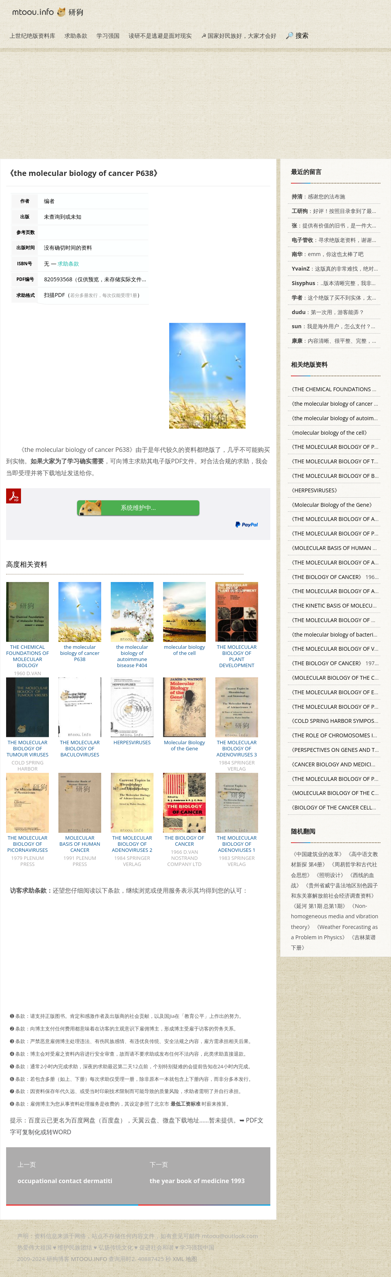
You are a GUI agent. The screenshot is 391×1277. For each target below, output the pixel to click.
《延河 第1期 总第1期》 (319, 905)
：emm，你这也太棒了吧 (326, 254)
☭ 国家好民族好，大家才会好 (238, 35)
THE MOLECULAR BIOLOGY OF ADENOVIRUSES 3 (237, 748)
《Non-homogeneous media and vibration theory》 (334, 916)
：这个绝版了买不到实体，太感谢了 (338, 297)
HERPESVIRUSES (131, 742)
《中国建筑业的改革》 (317, 854)
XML (178, 1258)
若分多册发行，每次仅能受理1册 (103, 295)
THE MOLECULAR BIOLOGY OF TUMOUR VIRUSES (27, 748)
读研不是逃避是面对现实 (160, 35)
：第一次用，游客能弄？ (326, 312)
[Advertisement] (195, 105)
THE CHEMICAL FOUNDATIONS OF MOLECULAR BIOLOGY (27, 656)
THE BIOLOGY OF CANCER (184, 840)
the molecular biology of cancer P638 (80, 653)
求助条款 (76, 35)
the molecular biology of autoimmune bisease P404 (132, 656)
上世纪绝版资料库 (32, 35)
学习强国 (108, 35)
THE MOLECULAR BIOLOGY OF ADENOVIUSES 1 (237, 843)
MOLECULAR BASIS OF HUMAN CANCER (80, 843)
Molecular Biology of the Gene (184, 745)
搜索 (302, 35)
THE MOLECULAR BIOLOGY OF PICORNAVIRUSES (27, 843)
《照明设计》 (330, 875)
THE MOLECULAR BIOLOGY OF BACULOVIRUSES (80, 748)
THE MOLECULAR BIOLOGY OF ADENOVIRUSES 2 (132, 843)
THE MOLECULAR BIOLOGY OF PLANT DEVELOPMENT (237, 656)
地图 (191, 1258)
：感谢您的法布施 (317, 196)
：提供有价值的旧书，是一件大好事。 (338, 225)
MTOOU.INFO (89, 1258)
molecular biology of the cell (184, 649)
